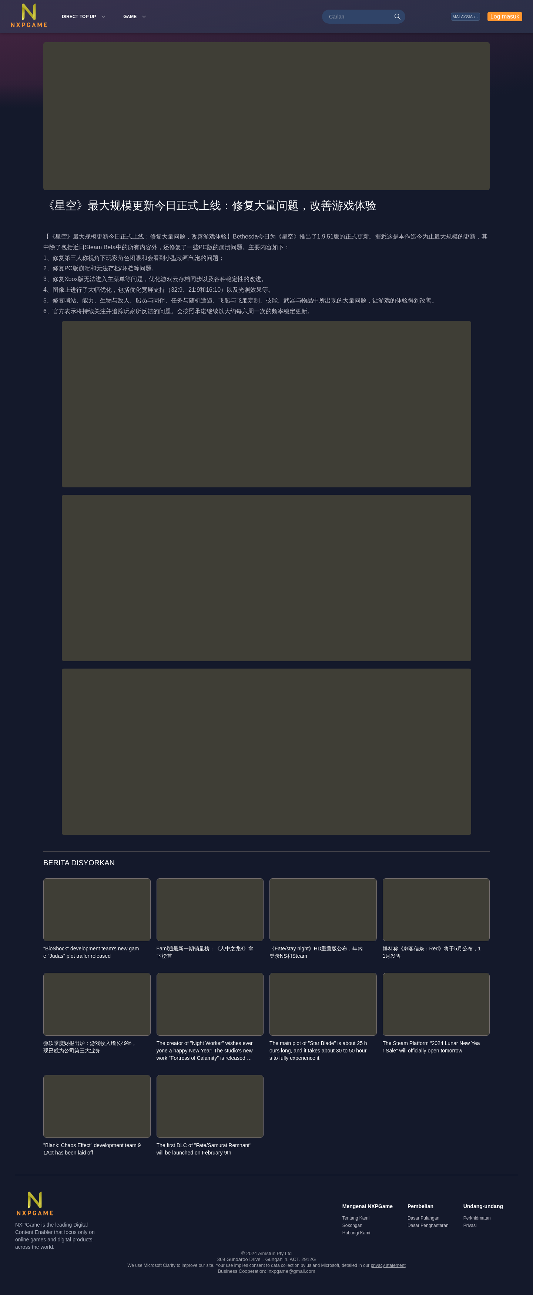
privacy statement (388, 1265)
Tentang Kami (355, 1218)
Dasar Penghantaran (428, 1225)
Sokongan (352, 1225)
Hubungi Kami (356, 1232)
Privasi (470, 1225)
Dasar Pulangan (423, 1218)
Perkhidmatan (477, 1218)
